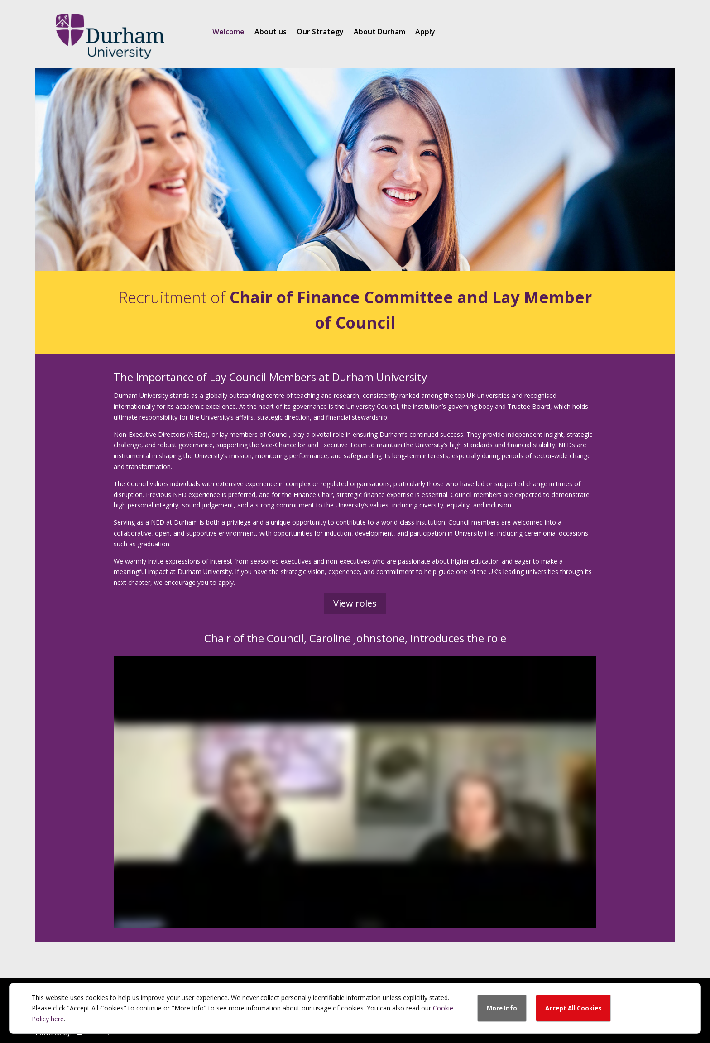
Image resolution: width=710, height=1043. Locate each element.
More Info (502, 1008)
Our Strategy (320, 33)
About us (270, 33)
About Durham (379, 33)
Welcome (228, 33)
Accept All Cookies (573, 1008)
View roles (355, 603)
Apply (425, 33)
